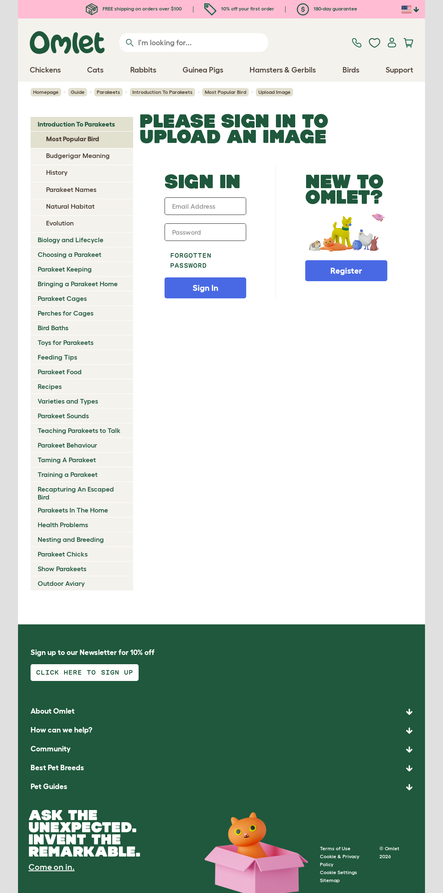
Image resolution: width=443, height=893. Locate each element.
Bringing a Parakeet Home (78, 283)
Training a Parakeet (68, 474)
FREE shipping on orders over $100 (134, 8)
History (56, 172)
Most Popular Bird (225, 92)
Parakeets (108, 92)
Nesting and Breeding (71, 539)
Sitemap (330, 880)
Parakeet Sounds (63, 415)
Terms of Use (335, 848)
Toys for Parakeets (65, 342)
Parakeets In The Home (73, 510)
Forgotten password (190, 260)
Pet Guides (49, 786)
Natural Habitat (70, 206)
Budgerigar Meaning (78, 155)
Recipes (50, 386)
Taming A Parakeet (67, 459)
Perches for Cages (65, 313)
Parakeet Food (60, 371)
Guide (78, 92)
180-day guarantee (327, 8)
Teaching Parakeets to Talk (79, 430)
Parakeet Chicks (63, 554)
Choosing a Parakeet (69, 254)
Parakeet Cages (62, 298)
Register (346, 270)
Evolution (60, 223)
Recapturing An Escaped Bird (76, 493)
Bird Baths (53, 327)
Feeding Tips (57, 357)
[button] (221, 787)
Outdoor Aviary (61, 583)
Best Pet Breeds (57, 768)
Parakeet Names (71, 189)
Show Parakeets (62, 568)
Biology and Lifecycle (70, 239)
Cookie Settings (338, 872)
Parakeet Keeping (65, 269)
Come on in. (51, 867)
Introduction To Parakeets (162, 92)
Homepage (46, 92)
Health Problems (63, 524)
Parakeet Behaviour (67, 445)
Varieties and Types (68, 401)
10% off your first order (239, 8)
